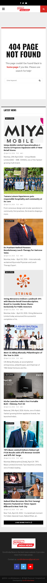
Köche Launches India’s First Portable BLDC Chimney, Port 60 (21, 403)
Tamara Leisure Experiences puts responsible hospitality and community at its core (23, 199)
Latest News (10, 110)
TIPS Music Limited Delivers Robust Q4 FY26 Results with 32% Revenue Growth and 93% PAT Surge (22, 452)
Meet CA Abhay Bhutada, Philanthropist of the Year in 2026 (23, 354)
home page (12, 67)
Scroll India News (28, 580)
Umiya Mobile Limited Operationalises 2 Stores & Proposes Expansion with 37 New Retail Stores (23, 147)
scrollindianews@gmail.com (28, 559)
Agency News (10, 118)
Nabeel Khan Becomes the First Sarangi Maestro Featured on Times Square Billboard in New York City (22, 504)
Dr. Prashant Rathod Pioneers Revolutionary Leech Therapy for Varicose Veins (23, 250)
